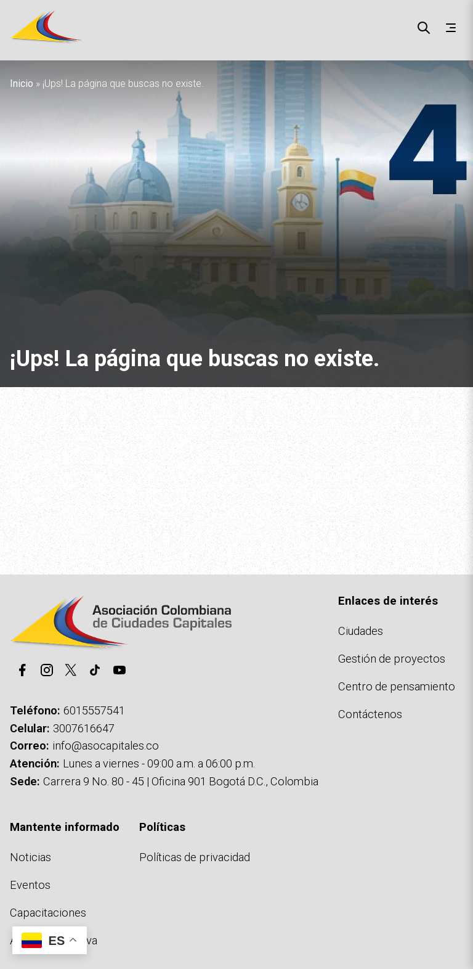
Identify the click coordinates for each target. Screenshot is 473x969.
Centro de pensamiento (396, 686)
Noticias (30, 857)
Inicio (21, 83)
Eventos (30, 884)
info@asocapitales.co (105, 745)
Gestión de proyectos (391, 658)
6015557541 (94, 710)
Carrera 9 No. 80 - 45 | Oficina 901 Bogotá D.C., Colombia (180, 781)
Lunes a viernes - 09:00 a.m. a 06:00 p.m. (159, 763)
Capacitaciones (48, 912)
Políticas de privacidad (194, 857)
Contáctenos (370, 714)
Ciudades (360, 630)
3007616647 (84, 728)
